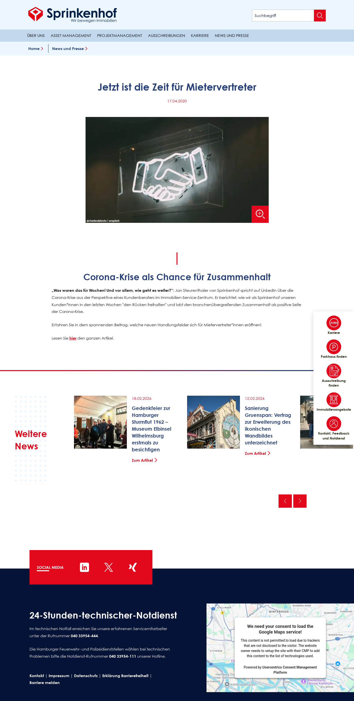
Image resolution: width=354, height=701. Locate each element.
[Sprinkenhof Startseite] (72, 15)
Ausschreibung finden (334, 375)
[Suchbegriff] (289, 15)
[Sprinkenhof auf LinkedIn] (84, 567)
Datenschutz (86, 675)
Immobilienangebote (334, 401)
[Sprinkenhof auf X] (108, 567)
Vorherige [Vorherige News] (285, 501)
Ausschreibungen (166, 35)
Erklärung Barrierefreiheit (125, 675)
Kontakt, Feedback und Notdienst (333, 428)
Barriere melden (45, 682)
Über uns (36, 35)
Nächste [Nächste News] (300, 501)
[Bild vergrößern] (260, 214)
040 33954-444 (84, 635)
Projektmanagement (119, 35)
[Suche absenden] (320, 15)
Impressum (59, 675)
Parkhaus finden (334, 349)
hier (72, 338)
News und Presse (232, 35)
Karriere (200, 35)
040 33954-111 (122, 656)
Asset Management (71, 35)
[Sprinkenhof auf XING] (133, 567)
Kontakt (37, 675)
